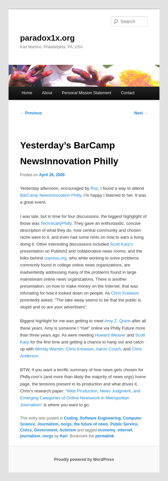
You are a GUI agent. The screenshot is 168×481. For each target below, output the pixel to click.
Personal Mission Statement (86, 93)
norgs (47, 436)
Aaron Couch (108, 348)
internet (125, 430)
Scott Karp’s (121, 244)
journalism (30, 436)
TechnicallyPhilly (56, 223)
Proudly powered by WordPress (84, 459)
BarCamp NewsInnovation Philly (50, 195)
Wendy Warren (49, 348)
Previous (31, 113)
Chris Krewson (125, 293)
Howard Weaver (110, 335)
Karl (63, 436)
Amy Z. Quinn (118, 320)
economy (106, 430)
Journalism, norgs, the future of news (72, 424)
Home (26, 93)
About (47, 93)
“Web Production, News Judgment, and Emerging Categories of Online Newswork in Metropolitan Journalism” (80, 397)
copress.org (55, 258)
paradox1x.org (47, 37)
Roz (94, 188)
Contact (128, 93)
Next (141, 113)
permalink (104, 436)
